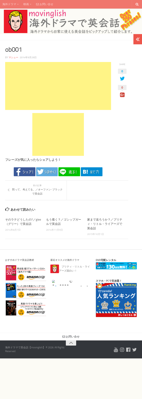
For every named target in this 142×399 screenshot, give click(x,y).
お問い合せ (44, 4)
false (81, 314)
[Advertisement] (58, 86)
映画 (26, 4)
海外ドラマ (9, 4)
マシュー (13, 57)
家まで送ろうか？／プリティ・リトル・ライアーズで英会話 (104, 224)
